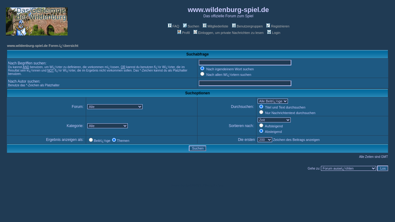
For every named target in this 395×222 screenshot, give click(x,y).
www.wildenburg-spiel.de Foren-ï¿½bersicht (42, 45)
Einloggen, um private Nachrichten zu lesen (228, 33)
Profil (183, 33)
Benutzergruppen (247, 26)
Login (273, 33)
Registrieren (277, 26)
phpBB (189, 185)
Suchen (191, 26)
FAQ (173, 26)
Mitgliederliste (215, 26)
